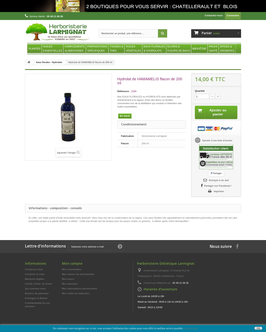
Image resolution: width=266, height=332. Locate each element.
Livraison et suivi (35, 274)
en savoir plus (191, 328)
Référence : (123, 91)
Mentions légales (34, 279)
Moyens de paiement (37, 293)
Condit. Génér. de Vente (38, 284)
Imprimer (219, 191)
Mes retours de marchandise (78, 274)
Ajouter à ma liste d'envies (217, 140)
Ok (258, 328)
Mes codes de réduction (75, 293)
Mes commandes (71, 269)
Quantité (200, 91)
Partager (216, 173)
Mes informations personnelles (79, 289)
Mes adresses (70, 284)
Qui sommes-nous (35, 289)
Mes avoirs (68, 279)
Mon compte (72, 264)
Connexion (233, 15)
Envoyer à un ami (219, 180)
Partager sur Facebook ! (218, 186)
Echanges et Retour (36, 298)
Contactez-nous (214, 15)
